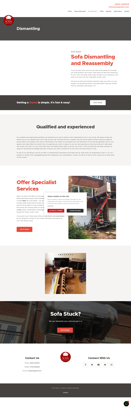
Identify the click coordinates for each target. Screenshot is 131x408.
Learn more (50, 205)
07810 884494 (35, 372)
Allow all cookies (55, 210)
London (19, 210)
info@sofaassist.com (119, 7)
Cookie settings (75, 210)
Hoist (24, 201)
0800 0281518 (122, 4)
